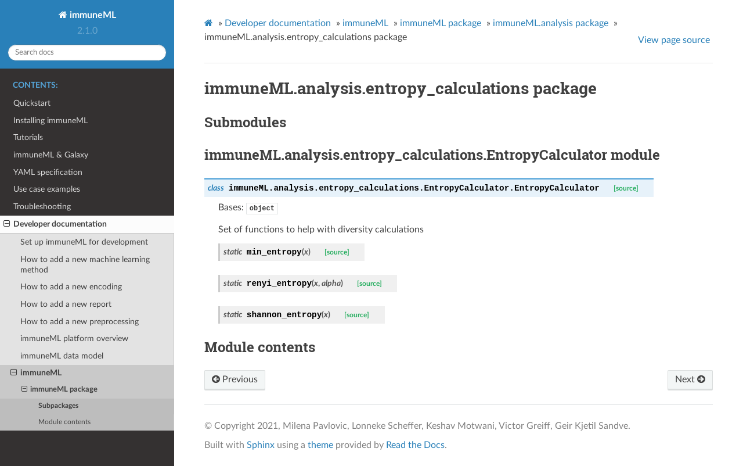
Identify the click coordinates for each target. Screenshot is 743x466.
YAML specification (47, 172)
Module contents (64, 422)
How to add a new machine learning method (85, 264)
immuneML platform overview (74, 338)
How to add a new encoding (71, 286)
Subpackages (58, 406)
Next (690, 379)
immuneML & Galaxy (50, 154)
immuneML (91, 15)
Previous (235, 379)
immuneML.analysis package (550, 23)
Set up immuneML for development (84, 242)
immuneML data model (61, 356)
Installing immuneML (50, 120)
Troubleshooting (42, 206)
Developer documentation (55, 224)
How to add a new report (65, 304)
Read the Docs (415, 445)
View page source (674, 40)
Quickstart (32, 103)
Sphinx (261, 445)
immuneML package (59, 390)
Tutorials (28, 137)
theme (320, 445)
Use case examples (46, 189)
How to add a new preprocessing (79, 321)
